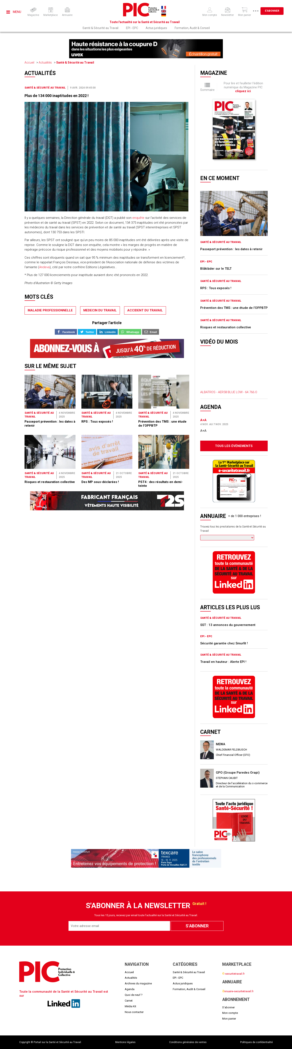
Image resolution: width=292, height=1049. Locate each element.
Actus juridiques (156, 28)
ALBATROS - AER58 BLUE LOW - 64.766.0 (228, 392)
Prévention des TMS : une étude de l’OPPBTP (234, 308)
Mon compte (230, 1012)
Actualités (45, 62)
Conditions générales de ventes (188, 1042)
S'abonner (272, 10)
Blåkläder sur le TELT (216, 269)
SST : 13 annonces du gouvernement (227, 625)
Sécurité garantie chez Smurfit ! (224, 643)
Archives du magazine (138, 983)
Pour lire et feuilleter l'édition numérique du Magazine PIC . (243, 87)
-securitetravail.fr (233, 973)
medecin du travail (100, 310)
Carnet (129, 1000)
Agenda (129, 989)
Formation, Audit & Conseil (192, 28)
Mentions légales (125, 1042)
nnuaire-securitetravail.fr (238, 991)
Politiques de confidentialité (256, 1042)
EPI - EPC (132, 28)
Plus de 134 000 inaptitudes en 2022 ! (57, 95)
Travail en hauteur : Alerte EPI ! (223, 662)
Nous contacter (134, 1012)
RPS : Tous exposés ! (97, 421)
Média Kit (130, 1006)
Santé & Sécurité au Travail (100, 28)
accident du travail (145, 310)
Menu (13, 12)
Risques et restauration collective (50, 482)
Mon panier (229, 1018)
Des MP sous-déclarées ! (100, 482)
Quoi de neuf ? (134, 994)
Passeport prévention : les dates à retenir (231, 249)
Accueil (29, 62)
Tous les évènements (234, 446)
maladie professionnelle (50, 310)
